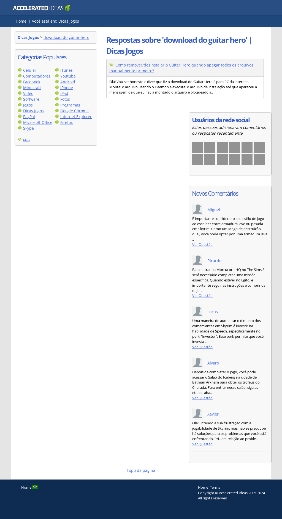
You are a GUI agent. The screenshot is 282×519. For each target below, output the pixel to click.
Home (21, 21)
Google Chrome (74, 110)
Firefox (66, 122)
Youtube (68, 76)
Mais (26, 140)
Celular (29, 70)
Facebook (31, 81)
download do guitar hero (66, 37)
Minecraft (32, 87)
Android (67, 81)
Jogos (28, 105)
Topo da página (141, 470)
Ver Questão (202, 244)
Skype (28, 128)
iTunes (66, 70)
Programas (70, 105)
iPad (64, 93)
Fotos (65, 99)
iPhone (66, 87)
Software (31, 99)
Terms (215, 487)
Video (28, 93)
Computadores (36, 76)
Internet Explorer (76, 116)
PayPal (29, 116)
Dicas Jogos (68, 21)
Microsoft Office (37, 122)
